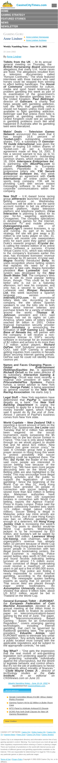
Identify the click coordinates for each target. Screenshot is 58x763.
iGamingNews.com (36, 686)
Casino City (25, 732)
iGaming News (9, 734)
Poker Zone (21, 734)
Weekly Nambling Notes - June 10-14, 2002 (28, 683)
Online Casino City (39, 732)
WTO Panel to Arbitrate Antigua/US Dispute (28, 708)
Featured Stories (13, 18)
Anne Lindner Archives (36, 40)
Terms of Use (6, 759)
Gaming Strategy (13, 15)
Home (5, 11)
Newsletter (9, 26)
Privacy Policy (17, 759)
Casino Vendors (48, 734)
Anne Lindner (14, 56)
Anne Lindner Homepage (37, 37)
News (5, 22)
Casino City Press (33, 734)
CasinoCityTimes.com (32, 5)
